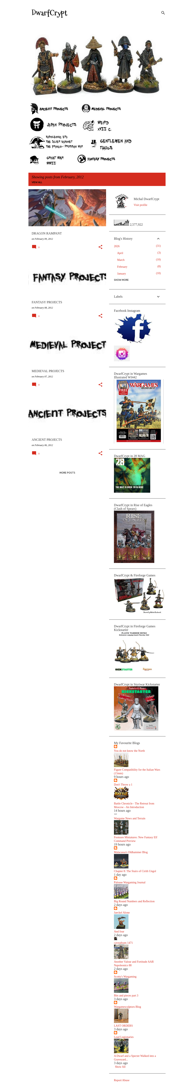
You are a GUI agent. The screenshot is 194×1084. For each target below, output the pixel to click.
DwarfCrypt (49, 13)
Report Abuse (121, 1080)
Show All (120, 1066)
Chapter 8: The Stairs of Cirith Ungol (135, 871)
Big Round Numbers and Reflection (134, 901)
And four (119, 931)
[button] (100, 247)
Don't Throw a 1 (123, 784)
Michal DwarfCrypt (146, 199)
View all (37, 182)
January (121, 273)
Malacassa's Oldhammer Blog (131, 852)
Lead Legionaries (124, 1037)
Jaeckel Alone (122, 912)
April (120, 253)
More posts (67, 472)
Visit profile (140, 204)
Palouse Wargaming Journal (129, 882)
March (121, 259)
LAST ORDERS (123, 1025)
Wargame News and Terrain (129, 818)
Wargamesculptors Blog (127, 1006)
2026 (117, 246)
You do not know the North (129, 750)
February (122, 266)
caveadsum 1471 (123, 942)
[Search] (163, 13)
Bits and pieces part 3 (126, 995)
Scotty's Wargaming (125, 976)
